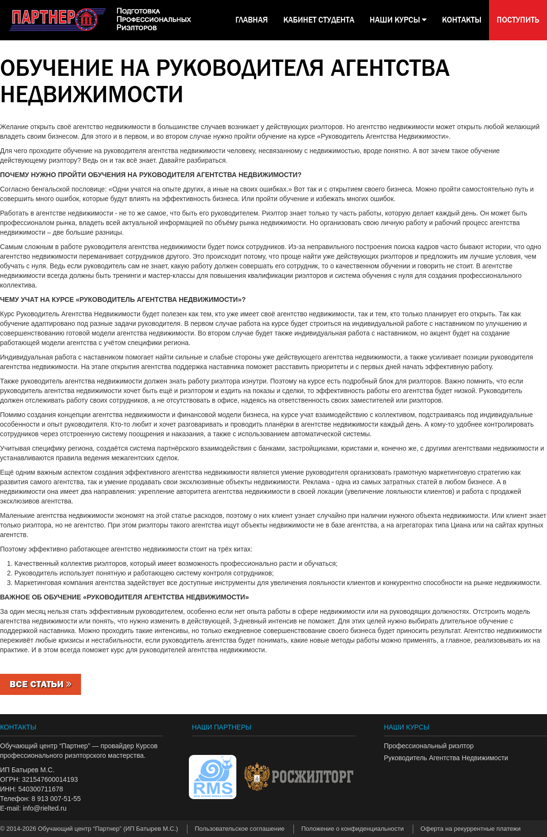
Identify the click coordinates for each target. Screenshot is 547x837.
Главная (251, 20)
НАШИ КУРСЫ (398, 20)
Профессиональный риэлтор (429, 746)
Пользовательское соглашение (239, 828)
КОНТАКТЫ (461, 20)
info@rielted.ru (44, 808)
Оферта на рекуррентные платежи (470, 828)
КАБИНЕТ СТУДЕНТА (318, 20)
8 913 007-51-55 (56, 798)
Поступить (518, 20)
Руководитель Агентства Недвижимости (446, 758)
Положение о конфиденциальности (352, 828)
